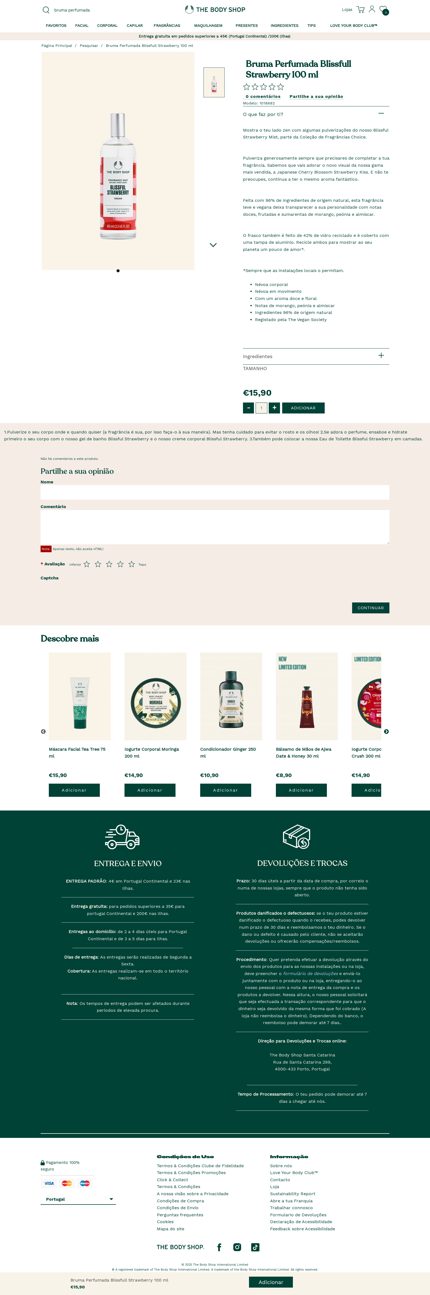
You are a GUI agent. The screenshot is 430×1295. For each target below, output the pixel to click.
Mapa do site (170, 1228)
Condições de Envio (178, 1207)
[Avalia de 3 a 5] (109, 564)
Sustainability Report (292, 1193)
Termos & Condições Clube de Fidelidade (200, 1165)
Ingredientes (284, 25)
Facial (81, 25)
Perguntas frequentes (180, 1214)
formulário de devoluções (310, 973)
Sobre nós (281, 1165)
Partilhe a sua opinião (316, 96)
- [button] (248, 408)
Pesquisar (89, 45)
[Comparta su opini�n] (263, 86)
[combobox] (81, 10)
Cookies (165, 1221)
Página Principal (56, 45)
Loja (274, 1186)
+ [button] (274, 408)
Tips (311, 25)
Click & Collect (172, 1179)
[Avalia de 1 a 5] (86, 564)
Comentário (53, 506)
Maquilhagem (208, 25)
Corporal (107, 25)
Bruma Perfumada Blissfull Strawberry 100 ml (149, 45)
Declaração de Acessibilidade (301, 1221)
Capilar (135, 25)
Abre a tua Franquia (291, 1200)
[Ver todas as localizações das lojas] (347, 9)
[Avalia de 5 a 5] (131, 564)
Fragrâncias (167, 25)
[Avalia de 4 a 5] (120, 564)
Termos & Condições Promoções (191, 1172)
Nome (47, 481)
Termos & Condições (178, 1186)
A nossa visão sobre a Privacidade (192, 1193)
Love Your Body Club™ (294, 1172)
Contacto (280, 1179)
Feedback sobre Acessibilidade (302, 1228)
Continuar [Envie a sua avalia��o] (371, 607)
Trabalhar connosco (291, 1207)
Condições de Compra (180, 1200)
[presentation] (104, 593)
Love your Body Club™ (353, 25)
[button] (387, 732)
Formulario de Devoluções (298, 1214)
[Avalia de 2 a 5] (98, 564)
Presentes (247, 25)
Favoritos (56, 25)
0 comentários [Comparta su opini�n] (263, 96)
